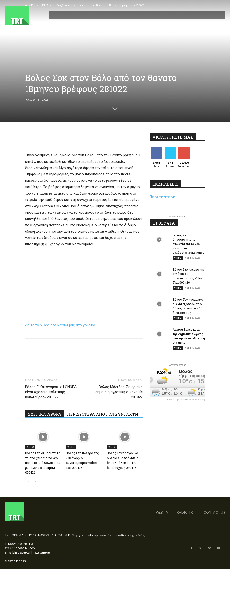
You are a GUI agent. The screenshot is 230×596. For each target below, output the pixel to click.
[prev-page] (28, 482)
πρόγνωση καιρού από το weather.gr (186, 400)
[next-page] (36, 482)
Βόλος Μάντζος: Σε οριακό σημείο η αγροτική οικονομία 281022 (119, 392)
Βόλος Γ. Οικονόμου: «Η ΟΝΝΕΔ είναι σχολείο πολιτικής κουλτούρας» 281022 (51, 392)
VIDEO (30, 447)
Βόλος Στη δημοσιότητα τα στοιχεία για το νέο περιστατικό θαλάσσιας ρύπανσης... (189, 243)
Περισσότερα (163, 196)
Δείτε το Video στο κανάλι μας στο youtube (60, 325)
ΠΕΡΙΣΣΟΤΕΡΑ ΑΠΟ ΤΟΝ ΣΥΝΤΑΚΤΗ (102, 414)
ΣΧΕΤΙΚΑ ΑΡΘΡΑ (44, 414)
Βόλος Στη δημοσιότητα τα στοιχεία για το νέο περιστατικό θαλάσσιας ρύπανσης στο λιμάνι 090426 (42, 462)
